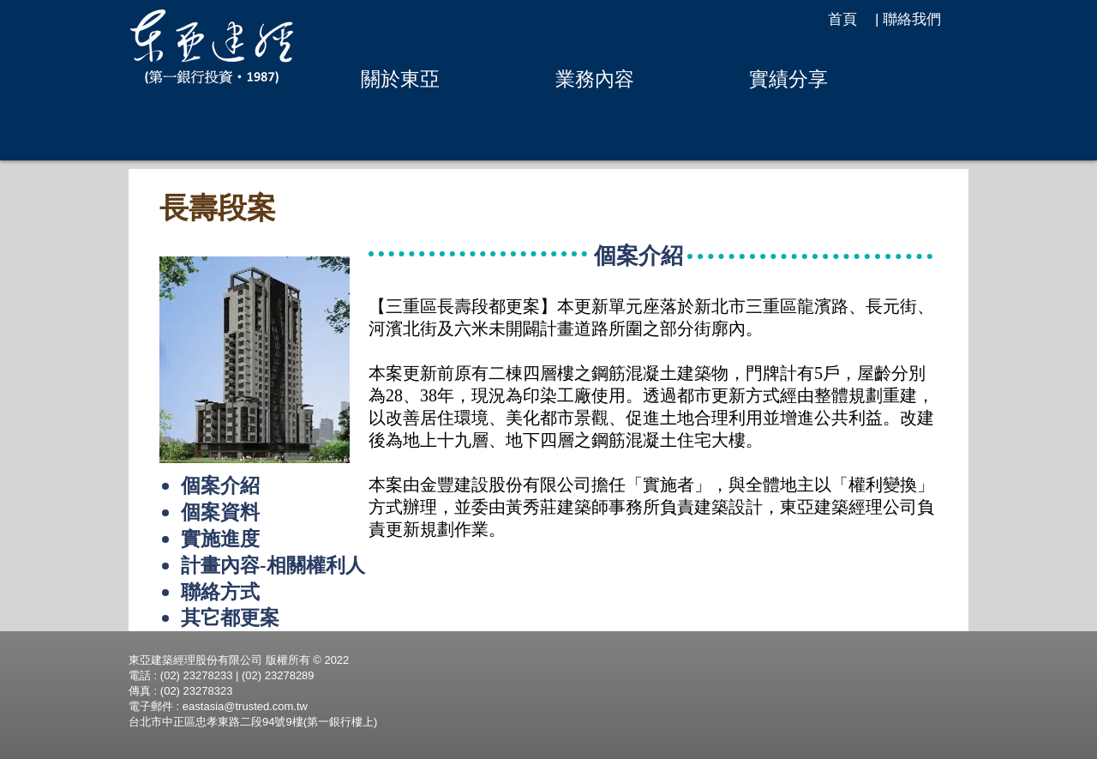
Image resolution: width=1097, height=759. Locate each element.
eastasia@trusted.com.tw (245, 706)
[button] (400, 79)
